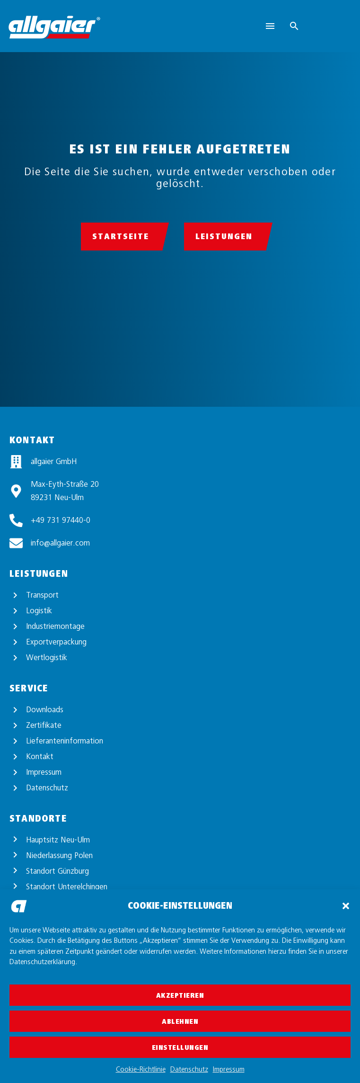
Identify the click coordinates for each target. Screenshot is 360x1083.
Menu (270, 26)
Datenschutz (189, 1069)
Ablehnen (180, 1021)
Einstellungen (180, 1047)
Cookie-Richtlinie (141, 1069)
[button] (346, 906)
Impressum (229, 1069)
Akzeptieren (180, 995)
